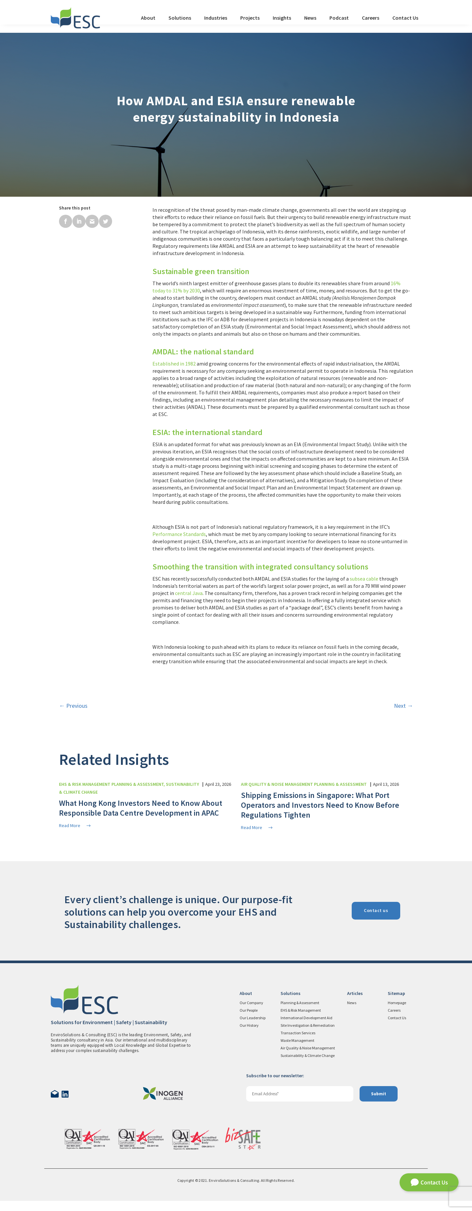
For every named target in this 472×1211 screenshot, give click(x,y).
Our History (249, 1025)
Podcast (339, 18)
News (310, 18)
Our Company (251, 1002)
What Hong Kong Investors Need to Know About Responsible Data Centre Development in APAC (140, 808)
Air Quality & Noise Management (308, 1047)
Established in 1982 (174, 363)
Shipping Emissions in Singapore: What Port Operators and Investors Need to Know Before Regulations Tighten (320, 805)
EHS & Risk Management (301, 1010)
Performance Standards (179, 534)
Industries (215, 18)
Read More (75, 825)
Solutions (179, 18)
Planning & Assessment (300, 1002)
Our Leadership (253, 1017)
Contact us (376, 910)
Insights (282, 18)
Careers (370, 18)
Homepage (397, 1002)
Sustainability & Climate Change (308, 1055)
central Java (189, 593)
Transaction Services (298, 1032)
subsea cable (364, 578)
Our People (249, 1010)
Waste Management (297, 1040)
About (148, 18)
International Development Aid (306, 1017)
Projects (250, 18)
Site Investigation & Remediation (308, 1025)
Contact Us (405, 18)
